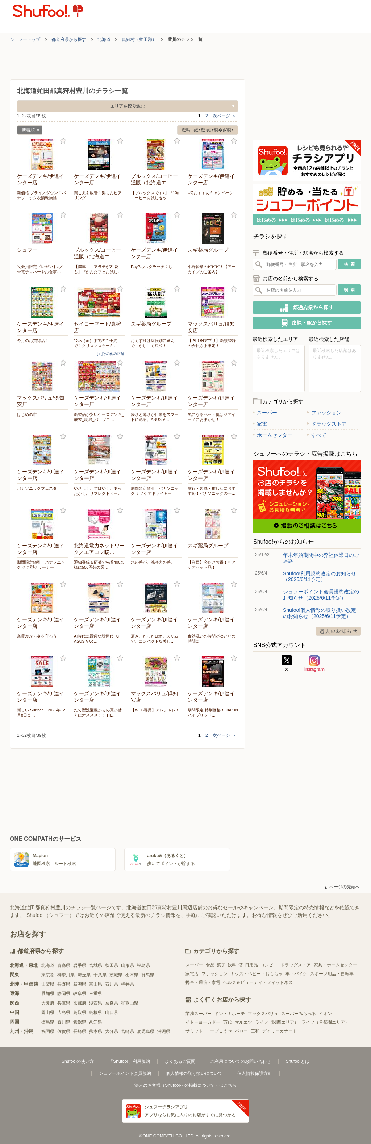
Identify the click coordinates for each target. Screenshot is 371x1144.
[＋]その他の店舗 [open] (110, 354)
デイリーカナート (279, 1031)
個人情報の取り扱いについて (194, 1073)
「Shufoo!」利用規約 (129, 1061)
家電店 (192, 973)
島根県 (95, 1012)
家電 (260, 424)
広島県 (63, 1012)
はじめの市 (27, 414)
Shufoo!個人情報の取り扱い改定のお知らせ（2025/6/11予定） (319, 613)
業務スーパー (199, 1013)
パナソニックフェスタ (37, 488)
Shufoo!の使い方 (78, 1061)
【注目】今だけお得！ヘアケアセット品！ (211, 564)
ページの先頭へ (342, 886)
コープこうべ (219, 1031)
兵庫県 (63, 1003)
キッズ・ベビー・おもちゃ (256, 973)
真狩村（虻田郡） (139, 39)
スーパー (265, 413)
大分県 (111, 1031)
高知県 (95, 1021)
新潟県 (79, 984)
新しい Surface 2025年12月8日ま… (41, 712)
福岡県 (47, 1031)
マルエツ (243, 1022)
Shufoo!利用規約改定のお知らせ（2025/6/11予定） (319, 576)
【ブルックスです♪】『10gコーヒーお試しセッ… (155, 195)
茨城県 (115, 974)
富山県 (95, 984)
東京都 (47, 974)
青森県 (63, 965)
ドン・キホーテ (229, 1013)
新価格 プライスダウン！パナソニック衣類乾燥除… (41, 195)
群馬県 (147, 974)
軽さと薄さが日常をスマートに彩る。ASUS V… (155, 417)
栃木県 (131, 974)
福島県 (143, 965)
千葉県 (100, 974)
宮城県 (95, 965)
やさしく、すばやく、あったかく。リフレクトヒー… (98, 491)
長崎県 (79, 1031)
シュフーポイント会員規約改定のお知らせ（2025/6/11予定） (321, 594)
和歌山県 (129, 1003)
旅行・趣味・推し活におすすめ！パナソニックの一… (211, 491)
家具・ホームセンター (335, 965)
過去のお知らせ (338, 631)
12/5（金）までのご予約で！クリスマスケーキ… (96, 343)
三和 (255, 1031)
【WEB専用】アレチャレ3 (154, 710)
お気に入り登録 (63, 141)
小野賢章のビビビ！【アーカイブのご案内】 (211, 269)
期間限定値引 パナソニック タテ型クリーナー (41, 564)
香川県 (63, 1021)
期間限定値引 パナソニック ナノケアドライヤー (155, 491)
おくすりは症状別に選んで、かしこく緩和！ (153, 343)
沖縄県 (163, 1031)
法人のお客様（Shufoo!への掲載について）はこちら (185, 1085)
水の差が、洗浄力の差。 (153, 562)
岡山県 (47, 1012)
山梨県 (47, 984)
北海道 (104, 39)
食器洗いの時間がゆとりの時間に (211, 638)
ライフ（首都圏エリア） (325, 1022)
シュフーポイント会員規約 (125, 1073)
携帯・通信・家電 (203, 982)
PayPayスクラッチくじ (151, 266)
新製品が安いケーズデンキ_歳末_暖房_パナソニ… (99, 417)
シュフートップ (25, 39)
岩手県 (79, 965)
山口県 (111, 1012)
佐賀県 (63, 1031)
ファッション (324, 413)
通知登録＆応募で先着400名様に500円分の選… (99, 564)
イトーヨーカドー (203, 1022)
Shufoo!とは (297, 1061)
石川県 (111, 984)
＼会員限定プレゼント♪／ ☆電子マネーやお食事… (40, 269)
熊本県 (95, 1031)
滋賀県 (95, 1003)
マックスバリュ (263, 1013)
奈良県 (111, 1003)
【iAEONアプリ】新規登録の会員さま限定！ (212, 343)
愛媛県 (79, 1021)
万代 (227, 1022)
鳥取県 (79, 1012)
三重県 (95, 993)
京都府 (79, 1003)
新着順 (28, 131)
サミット (194, 1031)
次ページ (224, 115)
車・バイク (296, 973)
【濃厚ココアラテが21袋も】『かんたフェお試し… (98, 269)
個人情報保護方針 (254, 1073)
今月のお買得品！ (33, 340)
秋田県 (111, 965)
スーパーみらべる (298, 1013)
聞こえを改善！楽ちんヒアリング (98, 195)
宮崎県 (127, 1031)
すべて (316, 435)
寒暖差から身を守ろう (37, 636)
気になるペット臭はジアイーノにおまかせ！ (211, 417)
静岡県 (63, 993)
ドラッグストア (327, 424)
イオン (325, 1013)
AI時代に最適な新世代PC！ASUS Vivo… (98, 638)
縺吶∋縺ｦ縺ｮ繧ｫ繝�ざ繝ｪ (207, 130)
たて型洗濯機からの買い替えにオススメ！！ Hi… (98, 712)
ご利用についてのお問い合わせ (240, 1061)
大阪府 (47, 1003)
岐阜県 (79, 993)
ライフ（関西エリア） (277, 1022)
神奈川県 (66, 974)
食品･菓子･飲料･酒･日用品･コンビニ (242, 965)
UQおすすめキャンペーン (211, 193)
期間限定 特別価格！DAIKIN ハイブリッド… (213, 712)
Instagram (314, 663)
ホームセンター (272, 435)
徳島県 (47, 1021)
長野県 (63, 984)
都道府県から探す (68, 39)
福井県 (127, 984)
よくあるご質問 (180, 1061)
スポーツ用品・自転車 (332, 973)
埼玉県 (84, 974)
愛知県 (47, 993)
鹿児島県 (145, 1031)
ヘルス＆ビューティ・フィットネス (258, 982)
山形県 (127, 965)
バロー (241, 1031)
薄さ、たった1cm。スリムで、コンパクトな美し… (154, 638)
